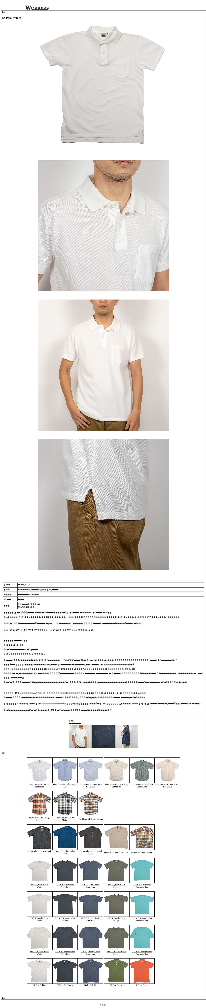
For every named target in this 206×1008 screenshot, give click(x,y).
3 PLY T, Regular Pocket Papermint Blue (142, 919)
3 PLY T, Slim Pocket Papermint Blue (142, 886)
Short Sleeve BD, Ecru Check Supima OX (168, 785)
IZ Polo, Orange (142, 985)
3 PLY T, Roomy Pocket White (39, 953)
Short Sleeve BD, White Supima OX (39, 785)
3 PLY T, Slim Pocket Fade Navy (90, 886)
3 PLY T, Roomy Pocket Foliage (116, 953)
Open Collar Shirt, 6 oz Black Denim (39, 852)
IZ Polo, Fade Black (65, 985)
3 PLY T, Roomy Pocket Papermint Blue (142, 953)
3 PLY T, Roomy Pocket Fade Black (65, 953)
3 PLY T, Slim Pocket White (39, 886)
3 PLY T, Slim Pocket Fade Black (65, 886)
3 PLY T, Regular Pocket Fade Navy (91, 919)
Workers (103, 1005)
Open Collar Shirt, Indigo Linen (65, 852)
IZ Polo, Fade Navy (91, 985)
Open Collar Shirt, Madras (142, 852)
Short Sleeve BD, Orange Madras (39, 819)
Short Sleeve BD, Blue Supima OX (65, 785)
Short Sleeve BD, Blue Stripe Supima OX (90, 785)
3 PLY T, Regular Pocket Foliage (116, 919)
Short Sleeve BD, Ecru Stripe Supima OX (116, 785)
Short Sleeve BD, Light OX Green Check (142, 785)
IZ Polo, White (39, 985)
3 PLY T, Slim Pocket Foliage (116, 886)
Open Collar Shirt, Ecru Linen (116, 852)
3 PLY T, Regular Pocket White (39, 919)
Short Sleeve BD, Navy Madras (65, 819)
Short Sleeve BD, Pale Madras (90, 819)
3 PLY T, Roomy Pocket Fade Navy (90, 953)
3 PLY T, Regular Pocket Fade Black (65, 919)
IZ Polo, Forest (116, 985)
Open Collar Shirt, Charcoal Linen (90, 852)
